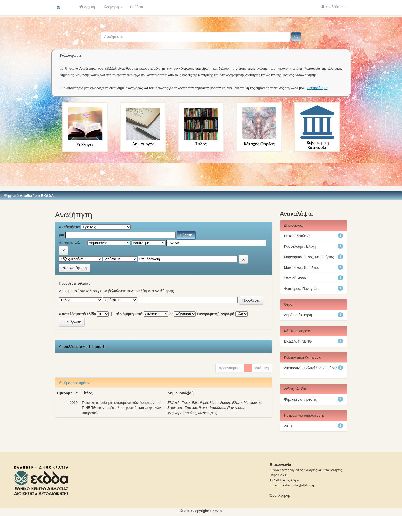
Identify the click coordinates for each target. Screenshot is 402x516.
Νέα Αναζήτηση (74, 268)
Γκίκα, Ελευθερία (195, 402)
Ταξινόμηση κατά (128, 314)
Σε (171, 314)
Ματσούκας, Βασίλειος (302, 267)
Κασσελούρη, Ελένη (226, 402)
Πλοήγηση (113, 7)
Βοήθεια (136, 7)
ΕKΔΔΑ (216, 511)
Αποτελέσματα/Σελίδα (77, 314)
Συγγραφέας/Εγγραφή (215, 314)
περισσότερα (317, 88)
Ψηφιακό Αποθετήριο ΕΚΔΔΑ (29, 196)
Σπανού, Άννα (196, 408)
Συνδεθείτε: (334, 7)
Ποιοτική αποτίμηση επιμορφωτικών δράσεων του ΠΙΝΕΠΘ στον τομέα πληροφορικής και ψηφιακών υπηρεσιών (121, 407)
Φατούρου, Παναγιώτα (226, 408)
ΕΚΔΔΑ (173, 402)
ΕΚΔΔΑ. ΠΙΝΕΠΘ (298, 341)
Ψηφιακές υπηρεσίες (300, 399)
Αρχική (87, 7)
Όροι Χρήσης (280, 495)
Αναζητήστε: (69, 227)
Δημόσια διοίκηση (298, 315)
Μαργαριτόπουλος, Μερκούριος (192, 413)
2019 (288, 426)
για (61, 235)
